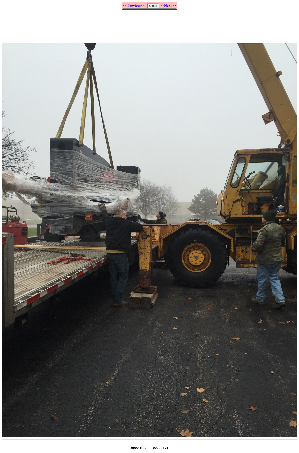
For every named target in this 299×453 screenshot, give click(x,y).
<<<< (134, 5)
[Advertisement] (149, 24)
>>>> (168, 5)
